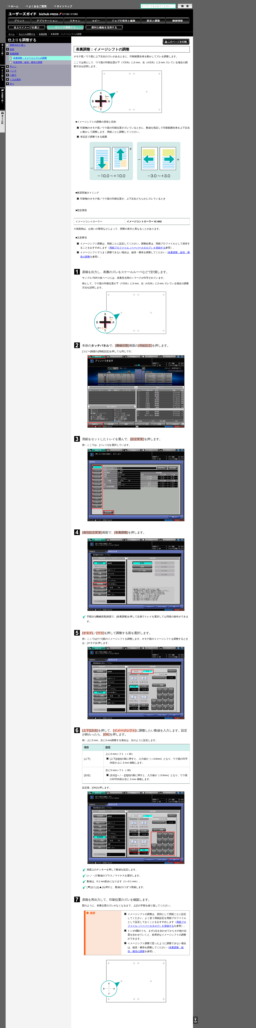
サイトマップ (63, 6)
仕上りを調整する (27, 34)
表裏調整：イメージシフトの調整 (30, 58)
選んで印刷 (2, 122)
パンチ (13, 71)
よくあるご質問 (36, 6)
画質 (12, 49)
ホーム (13, 6)
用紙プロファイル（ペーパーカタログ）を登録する (137, 247)
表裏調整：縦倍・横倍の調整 (27, 62)
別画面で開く (2, 99)
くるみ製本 (15, 79)
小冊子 (13, 75)
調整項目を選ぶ (17, 45)
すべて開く (2, 54)
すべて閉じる (2, 76)
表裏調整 (43, 34)
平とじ (13, 67)
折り (12, 84)
